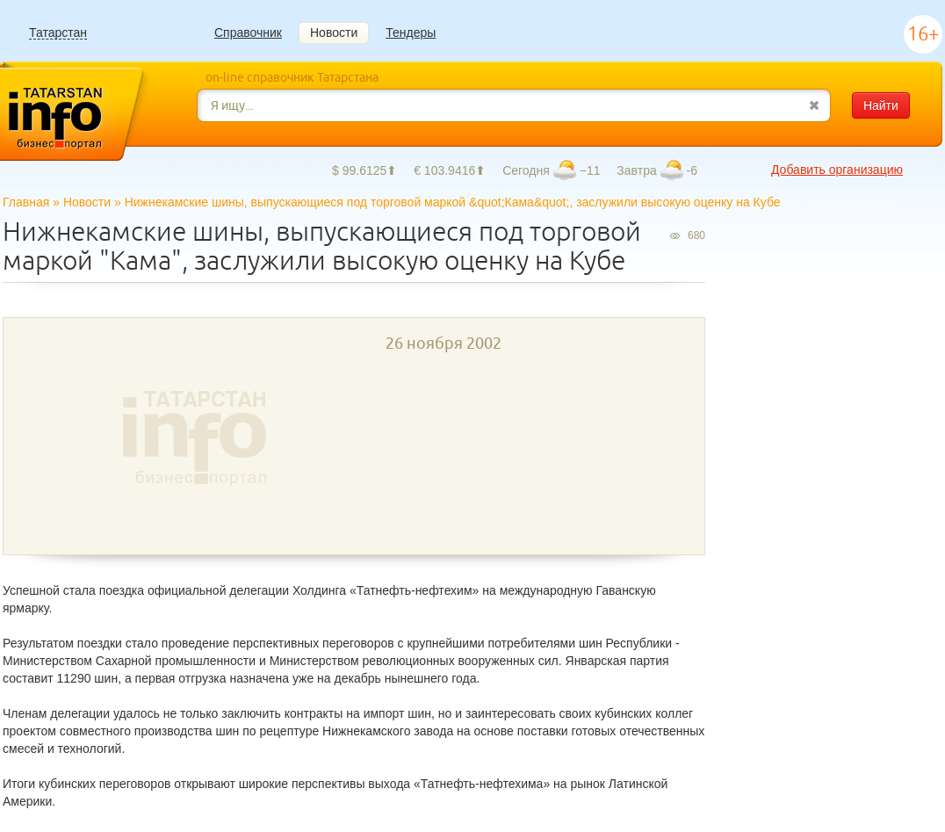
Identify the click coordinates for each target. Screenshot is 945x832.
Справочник (248, 32)
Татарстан (58, 33)
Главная (26, 202)
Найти (880, 105)
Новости (333, 32)
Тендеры (411, 32)
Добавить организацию (837, 170)
